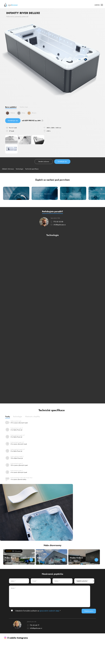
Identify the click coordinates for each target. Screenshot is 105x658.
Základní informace (8, 169)
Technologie (19, 169)
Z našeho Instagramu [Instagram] (16, 637)
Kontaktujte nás (13, 120)
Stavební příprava (43, 161)
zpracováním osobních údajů (49, 611)
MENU (99, 5)
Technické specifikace (31, 169)
